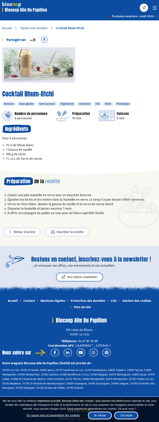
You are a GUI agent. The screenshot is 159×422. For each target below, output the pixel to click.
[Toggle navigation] (155, 9)
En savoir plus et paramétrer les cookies (53, 415)
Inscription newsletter (79, 277)
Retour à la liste (22, 232)
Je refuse (100, 415)
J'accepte (126, 415)
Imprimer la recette (67, 232)
